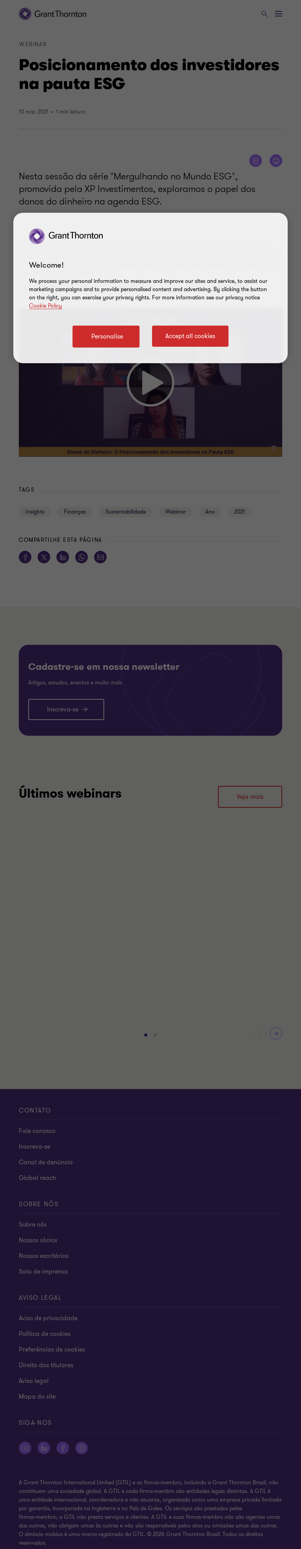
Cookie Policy (45, 305)
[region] (150, 288)
